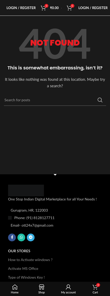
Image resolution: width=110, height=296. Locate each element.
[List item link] (55, 218)
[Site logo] (61, 7)
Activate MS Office (23, 268)
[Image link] (26, 190)
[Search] (55, 100)
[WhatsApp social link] (21, 237)
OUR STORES (19, 251)
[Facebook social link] (12, 237)
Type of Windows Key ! (26, 277)
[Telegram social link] (31, 237)
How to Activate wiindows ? (30, 259)
